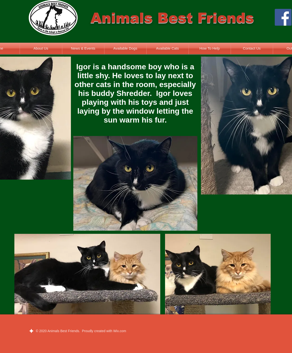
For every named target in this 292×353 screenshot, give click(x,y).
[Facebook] (283, 17)
